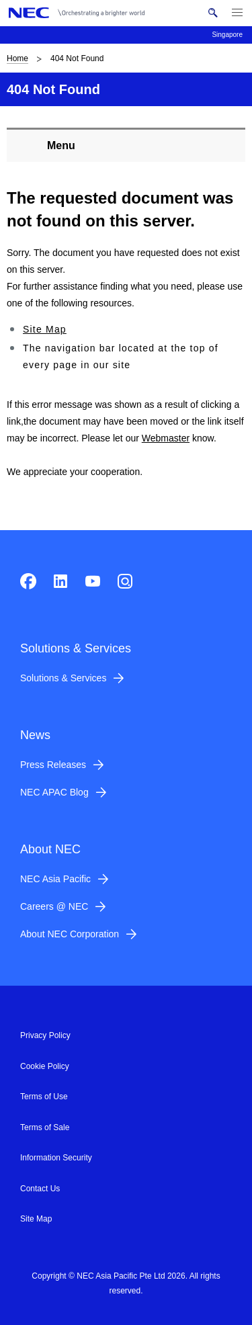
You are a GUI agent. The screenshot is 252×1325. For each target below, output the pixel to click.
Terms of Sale (44, 1127)
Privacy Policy (45, 1035)
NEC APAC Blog (54, 792)
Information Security (56, 1157)
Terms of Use (44, 1096)
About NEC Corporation (69, 934)
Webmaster (166, 438)
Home (17, 58)
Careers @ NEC (54, 906)
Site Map (45, 329)
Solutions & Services (63, 678)
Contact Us (40, 1188)
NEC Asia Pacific (55, 878)
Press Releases (53, 764)
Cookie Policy (44, 1066)
